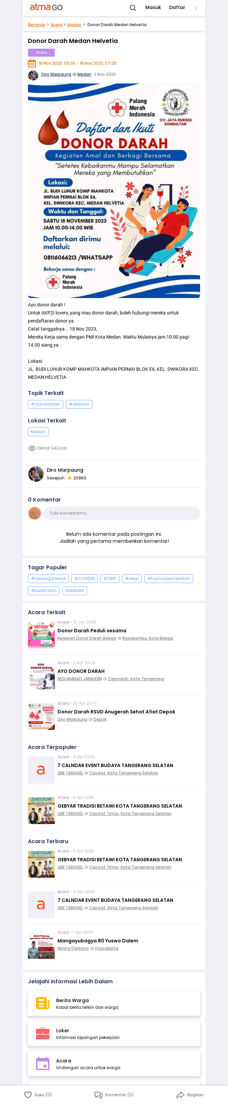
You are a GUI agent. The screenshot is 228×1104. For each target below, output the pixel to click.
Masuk (153, 7)
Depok (100, 719)
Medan (74, 24)
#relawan (79, 404)
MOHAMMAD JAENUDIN (80, 679)
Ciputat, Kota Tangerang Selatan (123, 773)
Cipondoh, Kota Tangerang (136, 679)
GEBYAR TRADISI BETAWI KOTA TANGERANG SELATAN (120, 806)
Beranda (36, 24)
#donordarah (45, 404)
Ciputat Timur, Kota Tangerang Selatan (130, 813)
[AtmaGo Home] (47, 8)
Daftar (177, 7)
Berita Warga (72, 1000)
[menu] (196, 8)
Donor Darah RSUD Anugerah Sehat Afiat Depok (116, 711)
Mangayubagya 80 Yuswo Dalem (98, 940)
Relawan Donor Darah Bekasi (87, 638)
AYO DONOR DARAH (81, 671)
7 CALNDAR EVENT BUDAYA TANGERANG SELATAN (115, 765)
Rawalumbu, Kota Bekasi (147, 638)
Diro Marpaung (56, 74)
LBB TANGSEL (70, 773)
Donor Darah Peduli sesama (92, 630)
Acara (56, 24)
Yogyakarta (106, 948)
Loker (62, 1030)
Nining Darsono (73, 948)
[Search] (133, 8)
